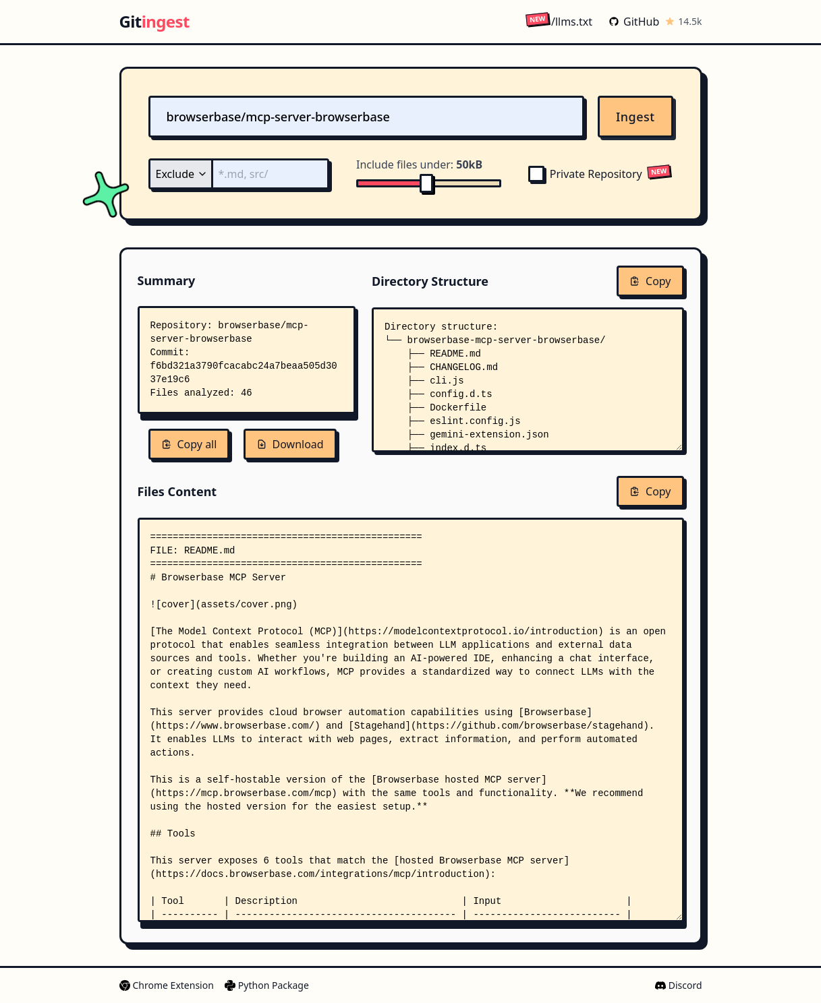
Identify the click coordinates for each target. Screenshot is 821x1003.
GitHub (633, 21)
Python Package (267, 985)
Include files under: (419, 164)
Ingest (635, 117)
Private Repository (585, 174)
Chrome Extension (166, 985)
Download (290, 444)
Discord (678, 985)
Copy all (189, 444)
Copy (650, 281)
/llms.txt (559, 21)
